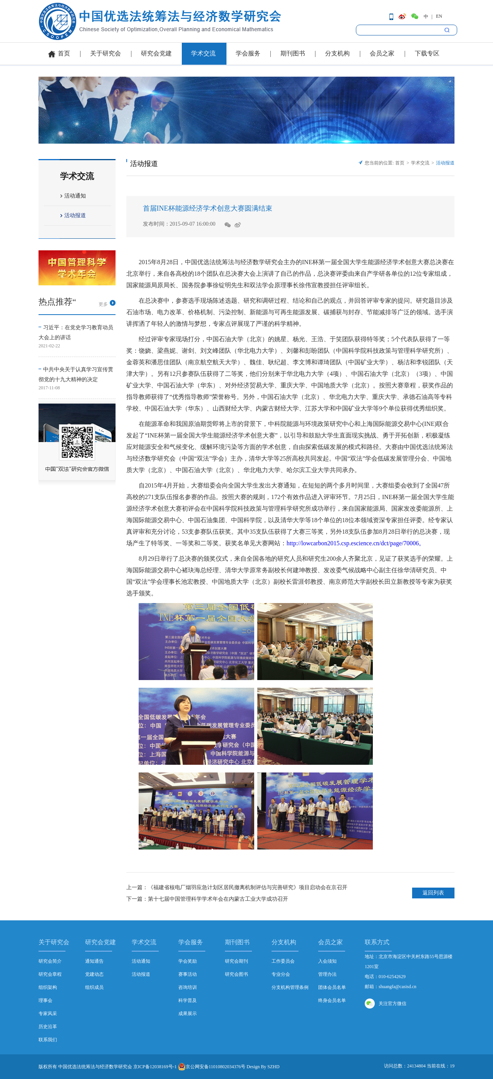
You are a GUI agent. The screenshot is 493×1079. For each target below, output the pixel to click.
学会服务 (248, 53)
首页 (64, 53)
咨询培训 (187, 987)
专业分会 (281, 974)
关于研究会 (105, 53)
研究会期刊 (236, 961)
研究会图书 (236, 974)
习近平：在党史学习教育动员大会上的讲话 (76, 332)
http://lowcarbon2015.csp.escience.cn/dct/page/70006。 (356, 543)
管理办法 (327, 974)
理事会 (45, 1000)
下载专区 (427, 53)
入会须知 (327, 961)
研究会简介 (50, 961)
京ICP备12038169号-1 (155, 1066)
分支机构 (337, 53)
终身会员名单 (332, 1000)
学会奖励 (187, 961)
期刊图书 (292, 53)
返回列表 (433, 893)
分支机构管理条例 (290, 987)
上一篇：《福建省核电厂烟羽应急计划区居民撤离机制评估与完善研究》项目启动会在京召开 (236, 887)
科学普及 (187, 1000)
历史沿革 (48, 1026)
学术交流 (203, 53)
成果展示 (187, 1013)
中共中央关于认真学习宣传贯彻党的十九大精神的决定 (76, 374)
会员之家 (382, 53)
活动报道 (75, 215)
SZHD (273, 1066)
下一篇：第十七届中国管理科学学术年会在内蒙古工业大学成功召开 (207, 899)
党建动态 (94, 974)
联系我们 (48, 1039)
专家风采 (48, 1013)
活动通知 (75, 196)
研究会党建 (156, 53)
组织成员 (94, 987)
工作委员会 (283, 961)
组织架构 (48, 987)
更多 (103, 304)
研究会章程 (50, 974)
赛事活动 (187, 974)
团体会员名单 (332, 987)
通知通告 (94, 961)
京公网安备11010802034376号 (212, 1067)
